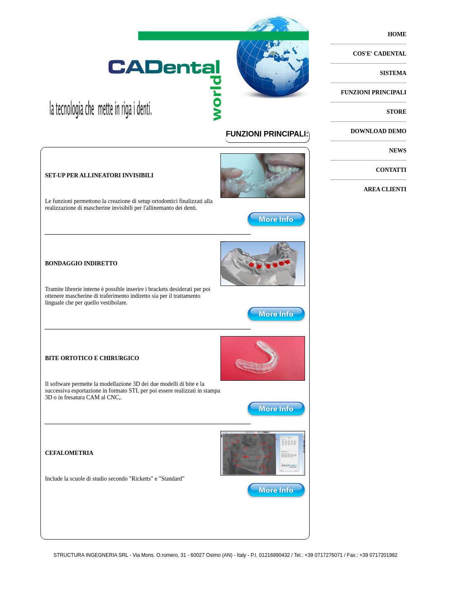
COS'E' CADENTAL (379, 54)
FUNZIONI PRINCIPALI (373, 92)
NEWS (397, 150)
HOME (397, 34)
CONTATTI (391, 170)
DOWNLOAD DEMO (378, 131)
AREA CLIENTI (384, 189)
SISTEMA (393, 73)
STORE (396, 112)
